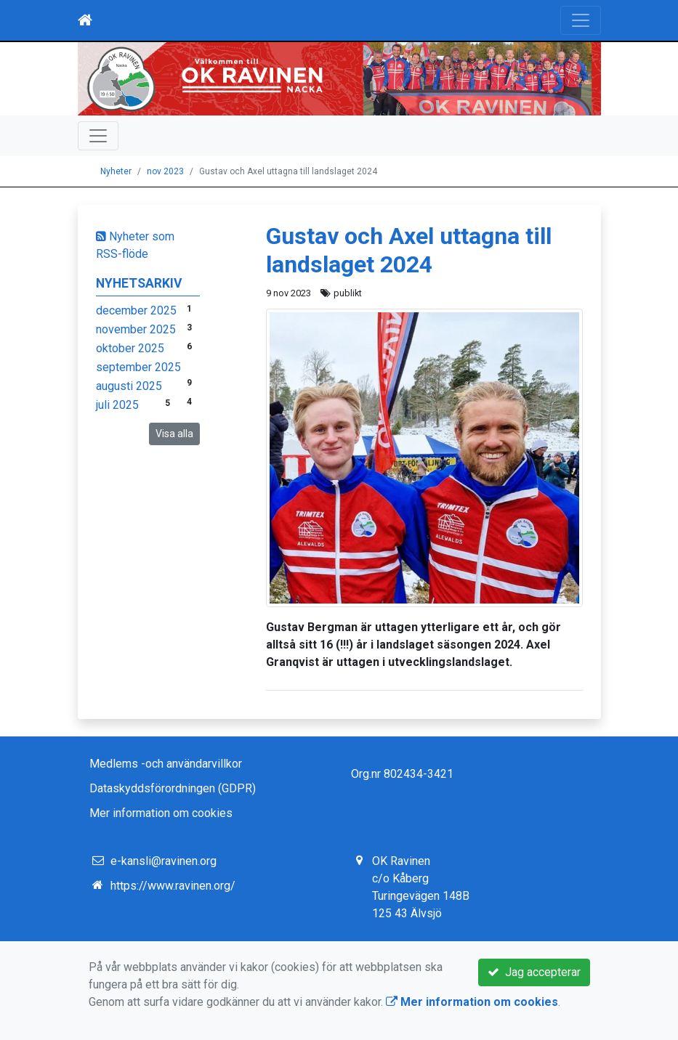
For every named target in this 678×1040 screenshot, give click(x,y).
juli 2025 (117, 405)
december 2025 (136, 310)
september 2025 (138, 367)
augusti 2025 (129, 386)
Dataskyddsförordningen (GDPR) (172, 788)
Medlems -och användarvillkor (165, 764)
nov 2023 (165, 171)
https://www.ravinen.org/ (172, 886)
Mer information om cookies (161, 813)
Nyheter (116, 171)
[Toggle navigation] (580, 20)
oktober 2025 (130, 348)
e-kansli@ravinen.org (163, 861)
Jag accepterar (534, 972)
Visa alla (174, 433)
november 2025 (136, 329)
